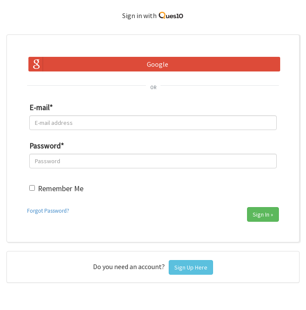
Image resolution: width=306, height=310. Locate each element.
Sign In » (263, 214)
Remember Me (60, 188)
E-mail (41, 107)
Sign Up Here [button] (190, 267)
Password (46, 146)
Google (157, 64)
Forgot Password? (48, 210)
